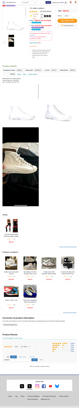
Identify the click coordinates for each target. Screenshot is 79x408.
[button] (75, 2)
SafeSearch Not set (56, 2)
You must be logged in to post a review (12, 338)
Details (32, 35)
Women (19, 74)
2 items (72, 347)
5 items (72, 345)
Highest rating (22, 357)
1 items (72, 349)
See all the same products (70, 312)
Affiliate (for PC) (45, 399)
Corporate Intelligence (33, 396)
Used (41, 27)
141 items (24, 346)
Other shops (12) (35, 42)
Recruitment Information (49, 396)
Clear (41, 359)
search (48, 2)
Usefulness (32, 357)
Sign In (62, 2)
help (16, 396)
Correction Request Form (10, 324)
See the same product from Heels (68, 246)
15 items (73, 343)
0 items (72, 351)
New (41, 21)
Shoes (24, 74)
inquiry (22, 396)
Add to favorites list (67, 25)
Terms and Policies (32, 399)
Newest (13, 357)
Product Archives (64, 396)
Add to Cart (67, 21)
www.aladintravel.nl (11, 2)
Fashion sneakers (32, 74)
